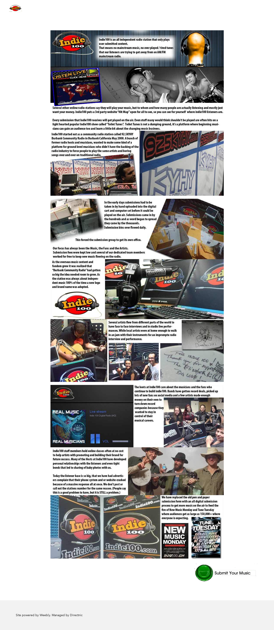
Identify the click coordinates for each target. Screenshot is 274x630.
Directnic (76, 615)
